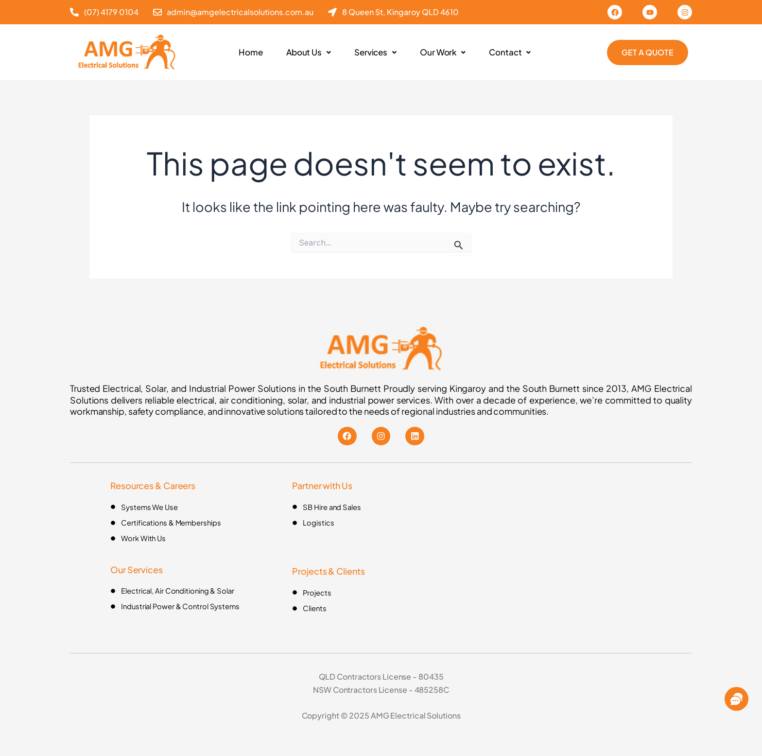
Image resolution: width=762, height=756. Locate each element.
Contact (513, 52)
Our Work (444, 52)
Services (375, 52)
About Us (306, 52)
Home (247, 52)
